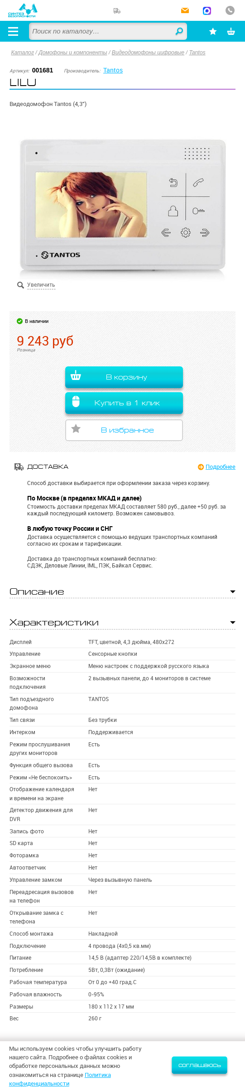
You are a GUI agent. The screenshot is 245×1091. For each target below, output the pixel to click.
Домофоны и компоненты (72, 52)
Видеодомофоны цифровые (148, 52)
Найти (179, 32)
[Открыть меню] (13, 31)
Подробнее (220, 466)
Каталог (22, 52)
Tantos (197, 52)
